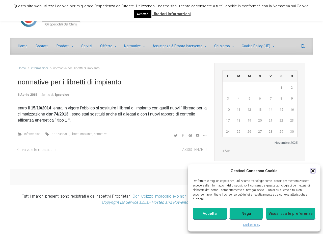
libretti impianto (81, 134)
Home (22, 68)
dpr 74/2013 (60, 134)
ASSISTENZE (192, 150)
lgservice (62, 95)
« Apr (226, 151)
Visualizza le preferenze (290, 213)
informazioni (39, 68)
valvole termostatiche (39, 150)
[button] (312, 170)
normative (100, 134)
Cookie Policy (251, 225)
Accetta (210, 213)
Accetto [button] (142, 14)
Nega (246, 213)
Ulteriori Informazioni (171, 14)
